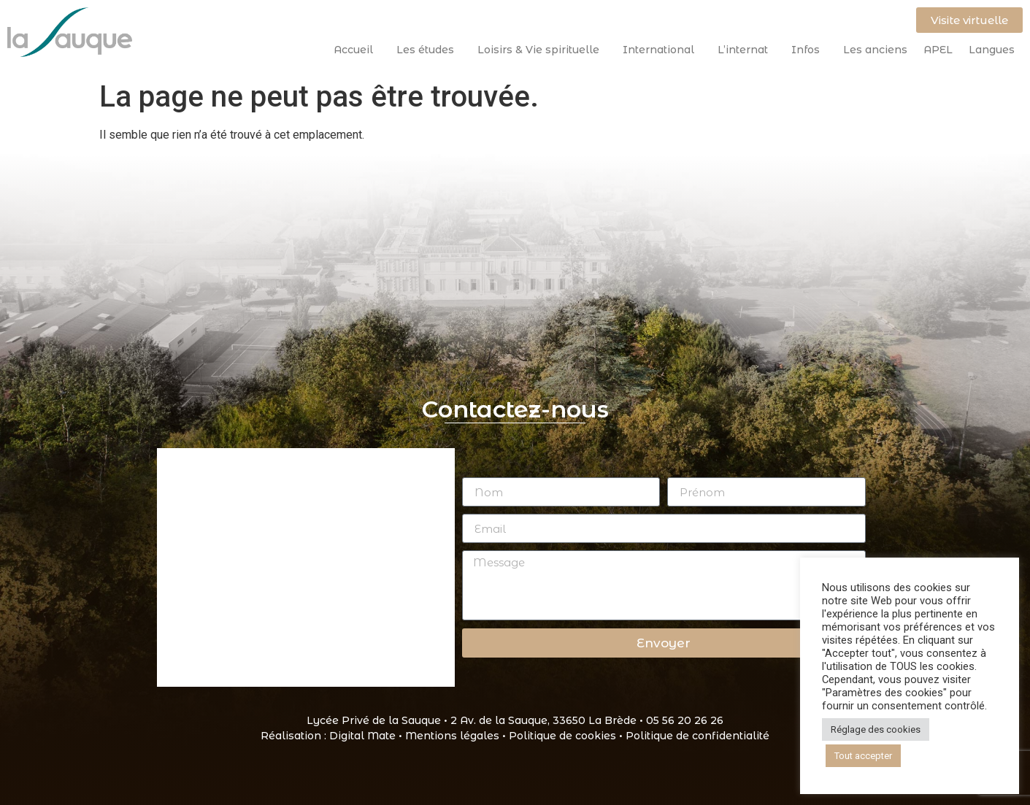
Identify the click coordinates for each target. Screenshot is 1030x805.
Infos (809, 49)
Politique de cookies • (567, 735)
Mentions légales (452, 735)
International (662, 49)
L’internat (746, 49)
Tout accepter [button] (863, 755)
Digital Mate (362, 735)
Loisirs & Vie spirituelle (542, 49)
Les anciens (875, 49)
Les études (428, 49)
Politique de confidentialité (697, 735)
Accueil (357, 49)
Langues (992, 49)
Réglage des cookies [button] (876, 729)
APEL (938, 49)
